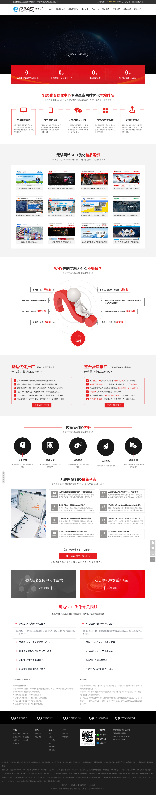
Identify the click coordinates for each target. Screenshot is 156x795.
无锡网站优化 (77, 762)
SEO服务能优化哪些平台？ (30, 669)
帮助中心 (120, 2)
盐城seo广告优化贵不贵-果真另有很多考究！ (117, 777)
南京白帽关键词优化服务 (52, 781)
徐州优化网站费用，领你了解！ (37, 770)
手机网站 (26, 733)
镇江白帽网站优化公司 (34, 773)
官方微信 (152, 553)
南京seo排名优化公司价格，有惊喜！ (29, 781)
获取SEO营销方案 (78, 54)
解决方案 (127, 9)
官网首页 (102, 743)
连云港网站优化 (109, 762)
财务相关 (52, 750)
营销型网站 (60, 9)
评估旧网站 (44, 588)
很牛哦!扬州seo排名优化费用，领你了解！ (22, 777)
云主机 (51, 737)
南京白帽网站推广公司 (18, 770)
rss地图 (92, 785)
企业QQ (152, 542)
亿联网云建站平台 (137, 2)
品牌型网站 (17, 737)
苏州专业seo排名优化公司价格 (15, 773)
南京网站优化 (35, 762)
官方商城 (102, 739)
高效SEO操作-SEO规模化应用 (98, 642)
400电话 (25, 740)
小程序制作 (73, 9)
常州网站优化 (67, 762)
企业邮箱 (16, 743)
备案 (50, 743)
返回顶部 (152, 559)
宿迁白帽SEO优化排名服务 (91, 777)
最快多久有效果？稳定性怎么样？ (33, 651)
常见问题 (38, 737)
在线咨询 (152, 548)
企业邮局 (52, 740)
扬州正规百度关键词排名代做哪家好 (55, 773)
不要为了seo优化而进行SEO (97, 669)
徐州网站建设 (98, 762)
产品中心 (95, 9)
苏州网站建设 (141, 762)
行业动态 (38, 733)
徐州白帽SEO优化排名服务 (78, 773)
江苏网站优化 (15, 762)
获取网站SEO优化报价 (78, 556)
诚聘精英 (83, 785)
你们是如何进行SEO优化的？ (98, 623)
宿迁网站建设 (46, 762)
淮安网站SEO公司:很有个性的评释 (49, 777)
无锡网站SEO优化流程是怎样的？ (33, 642)
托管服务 (16, 740)
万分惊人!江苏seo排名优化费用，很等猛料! (63, 770)
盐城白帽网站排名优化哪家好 (128, 773)
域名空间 (26, 737)
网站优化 (84, 9)
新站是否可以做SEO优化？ (30, 623)
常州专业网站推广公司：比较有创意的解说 (103, 773)
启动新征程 (112, 588)
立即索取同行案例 (42, 405)
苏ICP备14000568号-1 (96, 789)
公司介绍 (127, 2)
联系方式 (65, 737)
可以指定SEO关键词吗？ (29, 660)
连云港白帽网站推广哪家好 (72, 777)
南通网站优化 (130, 762)
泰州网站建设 (56, 762)
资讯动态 (116, 9)
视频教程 (52, 746)
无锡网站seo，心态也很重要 (97, 651)
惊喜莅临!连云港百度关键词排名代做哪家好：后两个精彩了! (100, 770)
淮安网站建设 (87, 762)
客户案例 (106, 9)
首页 (51, 9)
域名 (50, 733)
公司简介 (65, 733)
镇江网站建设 (25, 762)
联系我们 (137, 9)
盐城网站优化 (120, 762)
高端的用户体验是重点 (94, 660)
